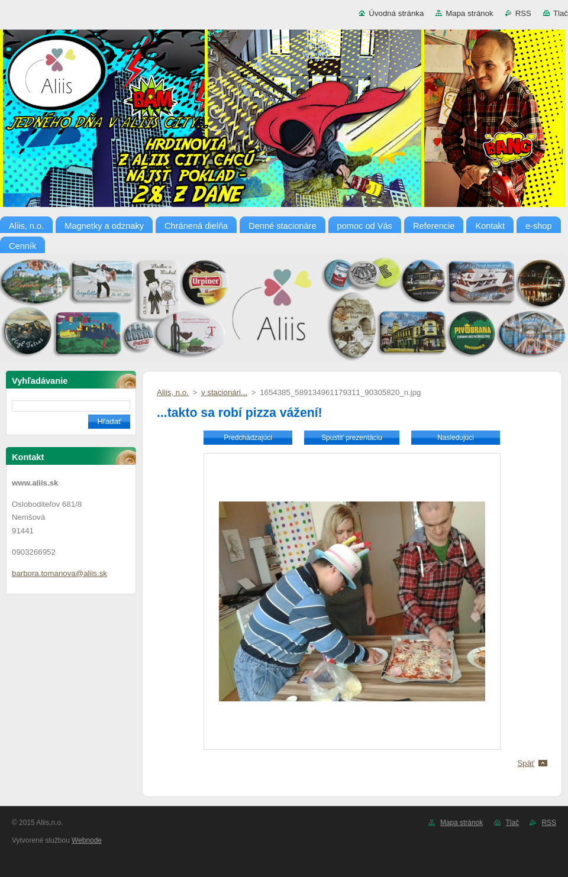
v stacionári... (224, 392)
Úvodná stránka (396, 13)
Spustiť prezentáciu (351, 437)
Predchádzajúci (248, 437)
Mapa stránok (469, 13)
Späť (525, 763)
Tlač (560, 13)
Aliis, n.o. (173, 392)
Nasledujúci (455, 437)
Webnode (87, 840)
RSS (523, 13)
